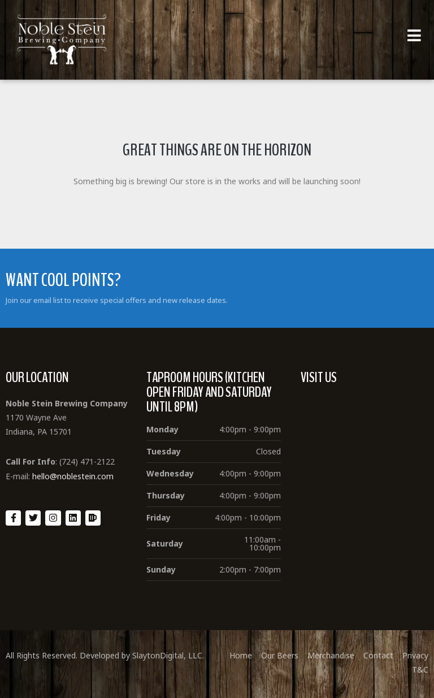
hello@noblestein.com (73, 476)
